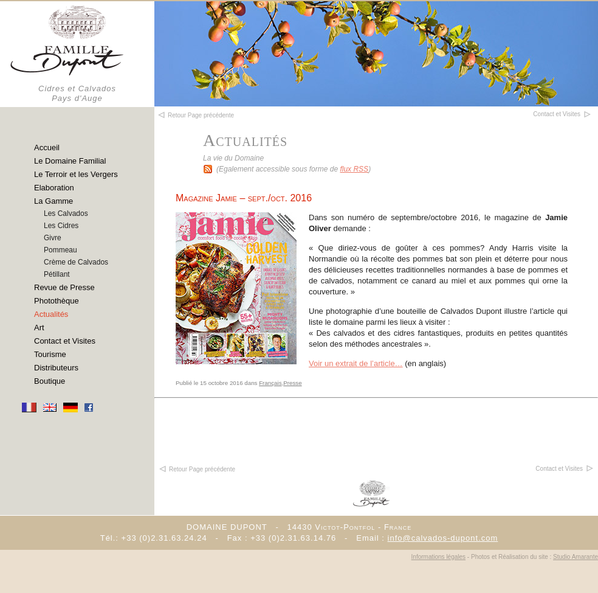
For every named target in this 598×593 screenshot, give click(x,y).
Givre (52, 238)
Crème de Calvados (76, 262)
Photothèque (56, 300)
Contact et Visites (64, 340)
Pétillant (57, 274)
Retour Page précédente (196, 469)
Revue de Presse (64, 287)
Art (39, 327)
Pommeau (60, 250)
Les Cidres (61, 225)
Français (270, 383)
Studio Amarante (575, 556)
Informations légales (438, 556)
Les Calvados (66, 213)
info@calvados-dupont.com (443, 538)
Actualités (51, 314)
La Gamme (53, 201)
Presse (292, 383)
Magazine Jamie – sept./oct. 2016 (244, 198)
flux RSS (354, 169)
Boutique (49, 381)
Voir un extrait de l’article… (356, 363)
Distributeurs (56, 367)
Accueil (47, 147)
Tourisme (50, 354)
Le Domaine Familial (70, 160)
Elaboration (54, 187)
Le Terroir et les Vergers (76, 174)
